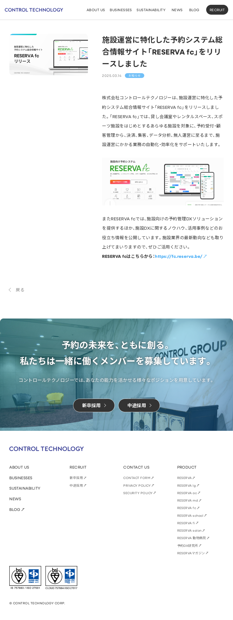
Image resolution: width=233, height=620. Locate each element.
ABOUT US (19, 467)
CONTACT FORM (136, 478)
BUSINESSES (20, 477)
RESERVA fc (186, 508)
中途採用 (76, 485)
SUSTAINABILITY (25, 488)
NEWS (15, 498)
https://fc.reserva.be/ (178, 256)
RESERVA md (187, 500)
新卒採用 (76, 478)
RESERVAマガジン (191, 553)
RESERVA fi (186, 523)
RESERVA (184, 478)
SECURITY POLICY (137, 493)
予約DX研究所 (187, 545)
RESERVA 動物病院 (191, 538)
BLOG (14, 509)
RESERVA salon (189, 530)
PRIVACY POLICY (137, 485)
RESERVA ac (187, 493)
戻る (20, 289)
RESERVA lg (186, 485)
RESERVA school (190, 515)
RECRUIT (217, 9)
